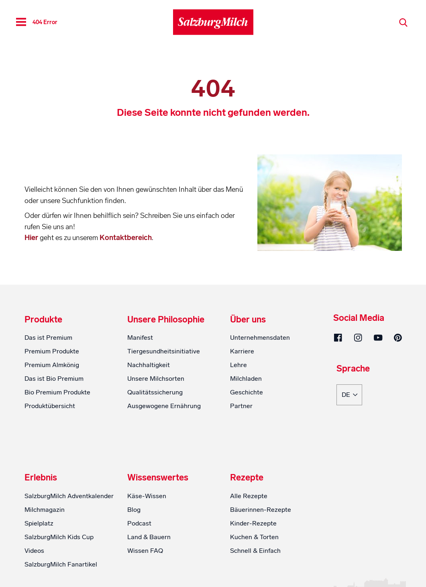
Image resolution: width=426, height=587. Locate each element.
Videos (34, 550)
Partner (241, 406)
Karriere (242, 351)
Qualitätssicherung (155, 392)
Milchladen (246, 378)
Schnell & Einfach (255, 550)
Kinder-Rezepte (253, 523)
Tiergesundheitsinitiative (163, 351)
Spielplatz (38, 523)
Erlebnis (40, 477)
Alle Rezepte (248, 496)
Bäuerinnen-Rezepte (260, 509)
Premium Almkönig (51, 365)
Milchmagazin (44, 509)
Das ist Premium (48, 337)
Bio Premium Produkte (57, 392)
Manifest (140, 337)
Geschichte (246, 392)
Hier (32, 237)
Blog (134, 509)
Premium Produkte (51, 351)
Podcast (139, 523)
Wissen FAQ (145, 550)
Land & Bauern (149, 537)
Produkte (43, 319)
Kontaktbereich (126, 237)
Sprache (353, 369)
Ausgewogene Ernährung (164, 406)
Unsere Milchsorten (155, 378)
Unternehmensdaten (260, 337)
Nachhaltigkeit (148, 365)
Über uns (248, 319)
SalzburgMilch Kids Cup (59, 537)
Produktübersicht (49, 406)
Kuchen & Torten (254, 537)
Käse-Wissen (146, 496)
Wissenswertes (157, 477)
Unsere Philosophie (165, 319)
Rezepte (246, 477)
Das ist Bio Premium (54, 378)
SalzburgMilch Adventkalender (69, 496)
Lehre (238, 365)
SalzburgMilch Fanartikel (60, 564)
